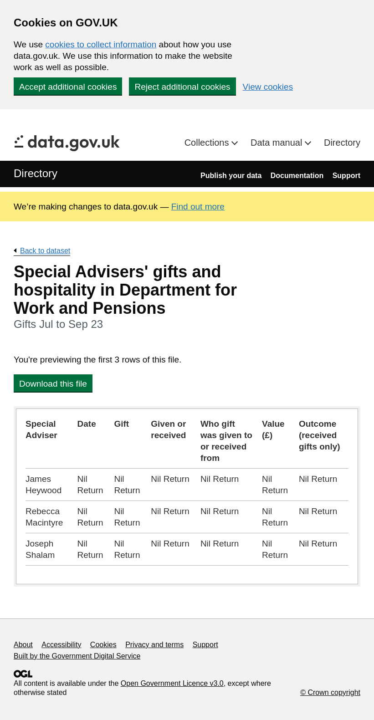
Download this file (53, 383)
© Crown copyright (330, 692)
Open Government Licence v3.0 (172, 683)
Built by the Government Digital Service (77, 656)
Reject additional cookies (182, 87)
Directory (342, 143)
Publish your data (230, 175)
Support (346, 175)
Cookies (103, 645)
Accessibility (61, 645)
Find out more (198, 206)
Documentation (297, 175)
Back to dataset (45, 251)
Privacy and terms (154, 645)
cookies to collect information (100, 44)
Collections (207, 143)
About (23, 645)
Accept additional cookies (68, 87)
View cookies (268, 86)
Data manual (278, 143)
